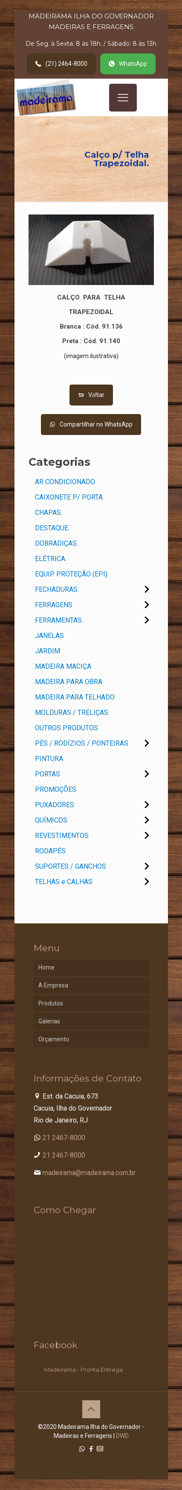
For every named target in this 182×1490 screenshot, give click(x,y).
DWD (122, 1435)
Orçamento (53, 1039)
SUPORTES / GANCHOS (70, 866)
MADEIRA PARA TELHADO (75, 697)
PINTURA (49, 759)
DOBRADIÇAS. (56, 543)
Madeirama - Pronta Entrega (83, 1369)
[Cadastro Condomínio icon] (100, 1449)
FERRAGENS (53, 605)
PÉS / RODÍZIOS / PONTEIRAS (81, 743)
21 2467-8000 (64, 1138)
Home (46, 967)
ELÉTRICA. (50, 559)
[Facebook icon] (91, 1449)
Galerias (49, 1021)
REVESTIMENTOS (62, 836)
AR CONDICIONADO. (65, 482)
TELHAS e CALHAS (63, 882)
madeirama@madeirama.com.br (89, 1173)
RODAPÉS (50, 851)
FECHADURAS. (57, 589)
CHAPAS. (48, 512)
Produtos (50, 1003)
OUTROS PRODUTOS (66, 728)
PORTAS (47, 774)
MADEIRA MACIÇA (63, 666)
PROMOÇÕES (55, 789)
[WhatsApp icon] (82, 1449)
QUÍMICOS (51, 820)
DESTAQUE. (52, 528)
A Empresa (53, 985)
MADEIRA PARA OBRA (68, 682)
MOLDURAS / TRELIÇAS (71, 712)
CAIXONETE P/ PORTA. (69, 497)
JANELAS (49, 636)
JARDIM (47, 651)
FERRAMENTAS (58, 620)
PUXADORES (54, 805)
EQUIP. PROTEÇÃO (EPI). (72, 574)
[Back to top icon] (91, 1409)
